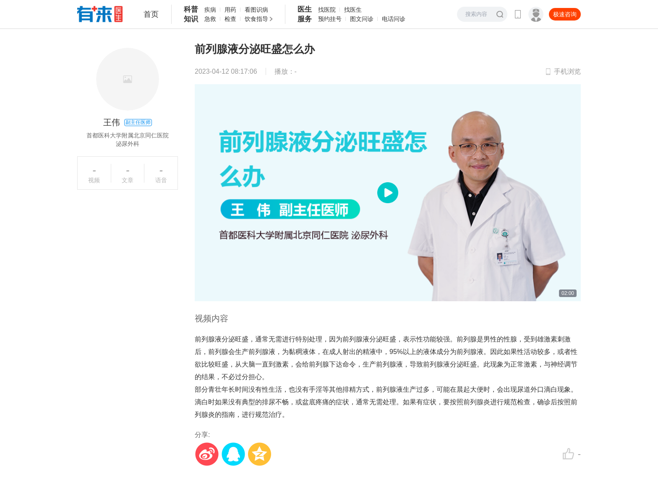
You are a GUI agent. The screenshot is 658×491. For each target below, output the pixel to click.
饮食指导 (256, 19)
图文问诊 (361, 19)
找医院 (327, 9)
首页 (151, 14)
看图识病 (256, 9)
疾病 (210, 9)
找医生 (353, 9)
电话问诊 (393, 19)
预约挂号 (330, 19)
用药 (230, 9)
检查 (230, 19)
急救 (210, 19)
